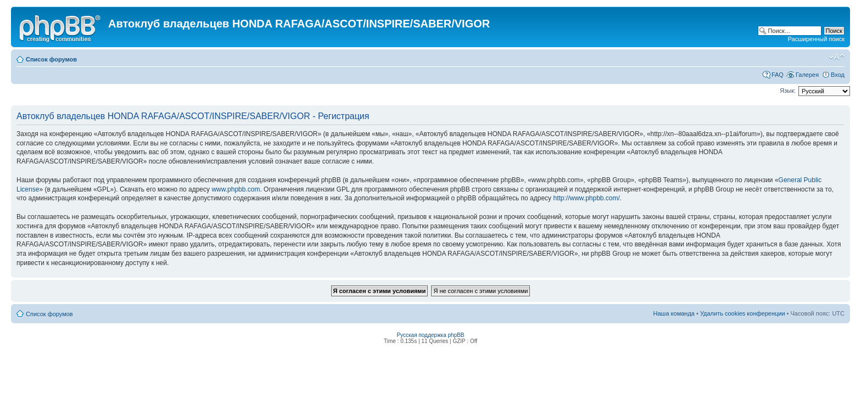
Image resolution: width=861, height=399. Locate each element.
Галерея (807, 74)
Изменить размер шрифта (837, 57)
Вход (838, 74)
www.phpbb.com (235, 189)
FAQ (777, 74)
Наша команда (674, 313)
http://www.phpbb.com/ (586, 198)
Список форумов (51, 59)
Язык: (788, 90)
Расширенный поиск (816, 39)
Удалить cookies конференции (742, 313)
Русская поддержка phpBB (430, 335)
